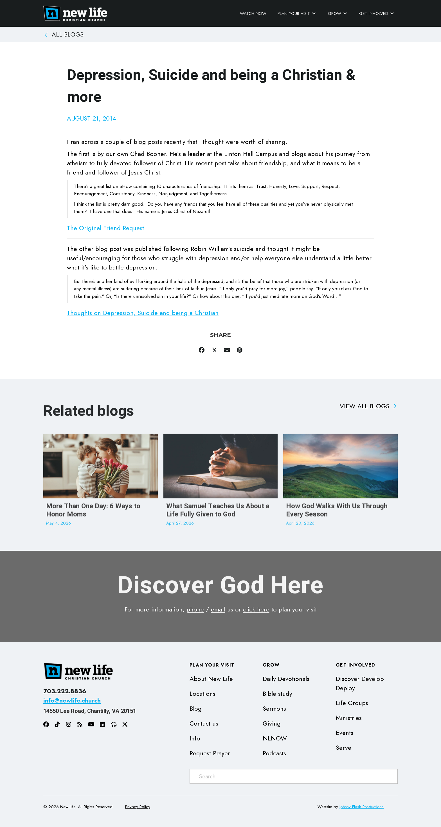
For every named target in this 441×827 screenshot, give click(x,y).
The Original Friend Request (105, 227)
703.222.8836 (64, 690)
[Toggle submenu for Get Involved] (392, 13)
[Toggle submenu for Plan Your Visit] (313, 13)
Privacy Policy (137, 807)
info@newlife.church (72, 700)
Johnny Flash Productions (361, 807)
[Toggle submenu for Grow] (345, 13)
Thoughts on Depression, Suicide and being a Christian (143, 312)
